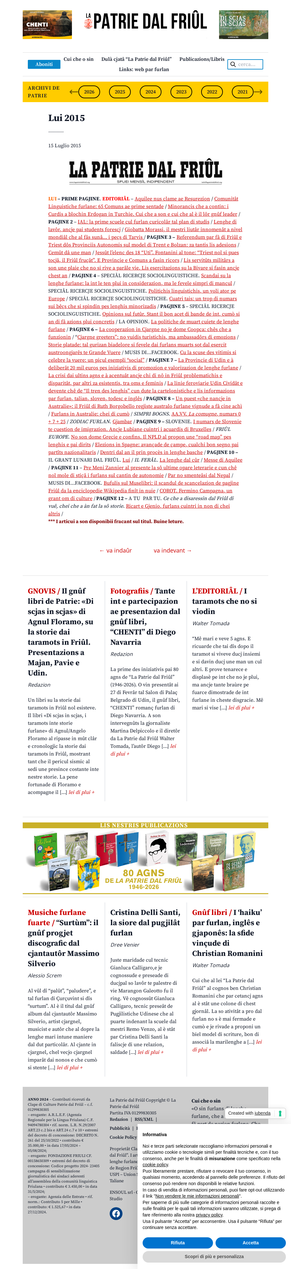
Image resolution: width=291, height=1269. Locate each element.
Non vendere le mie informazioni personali (197, 1196)
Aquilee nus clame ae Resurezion (172, 199)
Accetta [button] (251, 1242)
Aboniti (44, 64)
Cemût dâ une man (69, 252)
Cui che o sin (79, 59)
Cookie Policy (123, 1137)
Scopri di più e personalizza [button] (214, 1256)
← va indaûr (116, 550)
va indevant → (173, 550)
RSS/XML (144, 1119)
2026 (89, 92)
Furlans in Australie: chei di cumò (90, 414)
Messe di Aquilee (223, 460)
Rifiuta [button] (178, 1242)
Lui (126, 460)
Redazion (119, 1119)
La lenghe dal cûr (180, 460)
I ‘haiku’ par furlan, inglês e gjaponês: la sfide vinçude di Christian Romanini (227, 933)
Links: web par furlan (144, 69)
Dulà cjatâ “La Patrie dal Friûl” (136, 59)
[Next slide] (258, 92)
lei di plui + (81, 792)
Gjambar (122, 421)
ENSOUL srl (121, 1192)
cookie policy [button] (155, 1164)
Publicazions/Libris (201, 59)
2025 (120, 92)
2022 (212, 92)
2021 (243, 92)
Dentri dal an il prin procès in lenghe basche (151, 452)
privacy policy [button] (209, 1214)
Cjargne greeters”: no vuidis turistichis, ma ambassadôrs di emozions (156, 337)
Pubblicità (120, 1128)
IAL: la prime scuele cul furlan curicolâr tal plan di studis (143, 222)
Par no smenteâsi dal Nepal (199, 475)
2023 (181, 92)
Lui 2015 (66, 118)
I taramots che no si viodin (224, 601)
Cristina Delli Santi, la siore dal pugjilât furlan (145, 923)
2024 (151, 92)
